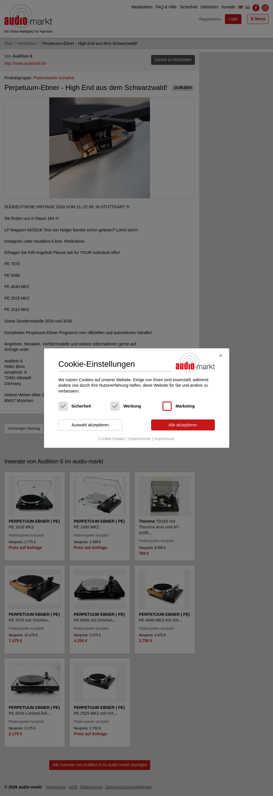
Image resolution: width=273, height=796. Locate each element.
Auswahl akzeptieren (90, 425)
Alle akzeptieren (182, 425)
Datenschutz (139, 438)
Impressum (164, 438)
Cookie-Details (112, 438)
